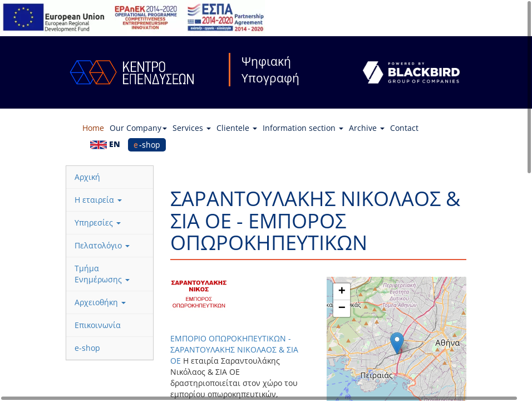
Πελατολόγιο (102, 245)
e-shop (147, 144)
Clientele (236, 128)
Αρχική (87, 177)
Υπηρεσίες (98, 222)
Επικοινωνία (98, 325)
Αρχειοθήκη (100, 302)
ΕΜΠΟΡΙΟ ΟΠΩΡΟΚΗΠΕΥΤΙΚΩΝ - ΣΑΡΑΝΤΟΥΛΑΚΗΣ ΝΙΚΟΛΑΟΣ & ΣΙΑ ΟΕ (234, 349)
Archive (367, 128)
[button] (397, 343)
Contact (404, 128)
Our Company (138, 128)
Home (93, 128)
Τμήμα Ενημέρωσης (102, 274)
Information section (303, 128)
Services (192, 128)
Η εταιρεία (98, 199)
